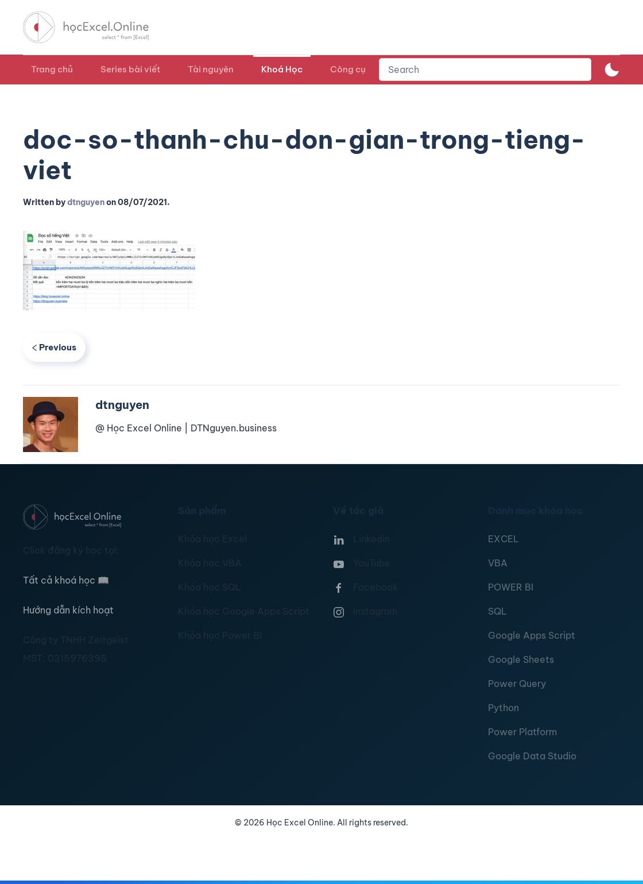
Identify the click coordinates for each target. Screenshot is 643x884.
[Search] (485, 69)
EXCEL (503, 539)
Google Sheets (521, 659)
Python (503, 707)
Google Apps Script (531, 635)
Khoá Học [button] (282, 69)
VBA (498, 563)
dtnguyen (85, 202)
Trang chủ (52, 69)
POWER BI (510, 587)
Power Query (517, 683)
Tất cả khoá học (66, 580)
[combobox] (485, 69)
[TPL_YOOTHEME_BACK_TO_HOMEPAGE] (96, 27)
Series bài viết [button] (130, 69)
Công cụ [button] (348, 69)
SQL (497, 611)
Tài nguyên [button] (211, 69)
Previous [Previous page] (54, 347)
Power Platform (522, 732)
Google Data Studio (532, 756)
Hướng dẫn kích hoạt (68, 610)
